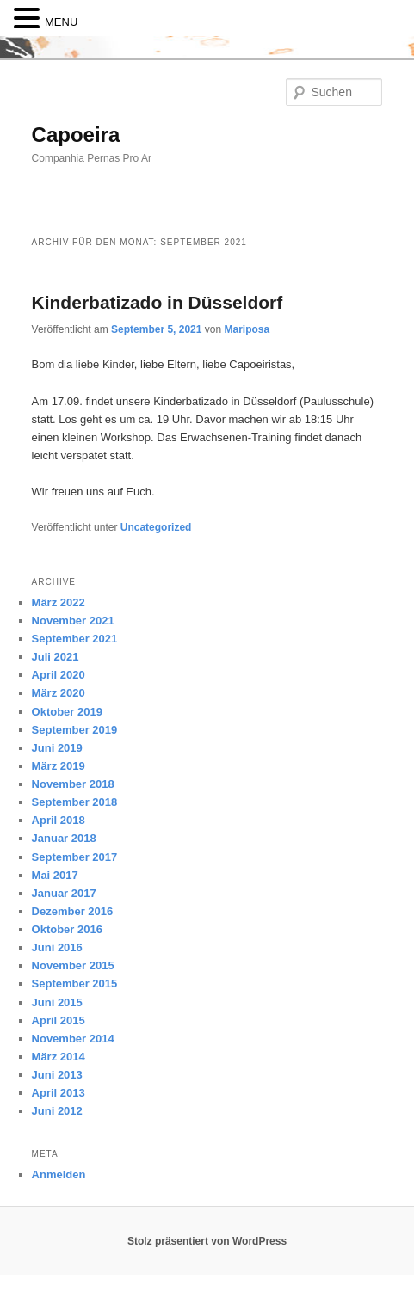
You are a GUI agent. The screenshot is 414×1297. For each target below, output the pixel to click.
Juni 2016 (57, 947)
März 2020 (58, 692)
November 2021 (73, 620)
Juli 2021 (55, 656)
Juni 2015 (57, 1002)
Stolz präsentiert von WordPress (207, 1241)
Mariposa (246, 329)
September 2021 (75, 638)
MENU (61, 21)
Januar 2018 (64, 838)
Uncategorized (156, 527)
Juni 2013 (57, 1074)
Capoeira (76, 134)
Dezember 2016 (73, 911)
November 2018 (73, 784)
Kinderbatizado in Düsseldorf (157, 302)
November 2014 (73, 1038)
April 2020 (58, 674)
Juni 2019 (57, 747)
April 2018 (58, 820)
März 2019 (58, 765)
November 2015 (73, 965)
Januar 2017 (64, 893)
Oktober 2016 (67, 929)
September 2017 (75, 857)
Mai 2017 (55, 875)
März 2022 (58, 602)
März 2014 (58, 1056)
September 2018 (75, 802)
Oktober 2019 (67, 711)
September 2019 (75, 729)
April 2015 (58, 1020)
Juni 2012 (57, 1110)
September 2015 (75, 983)
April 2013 (58, 1092)
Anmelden (59, 1174)
